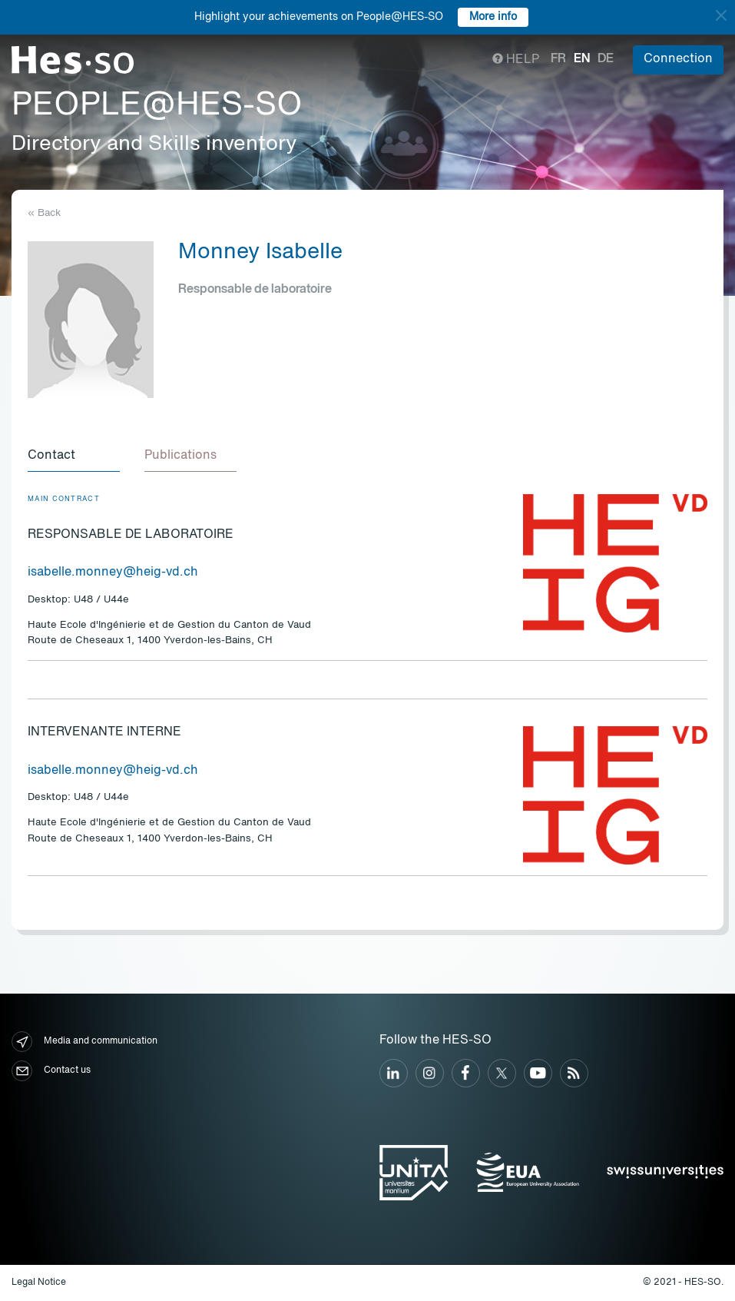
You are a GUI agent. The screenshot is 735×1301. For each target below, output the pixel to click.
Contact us (51, 1070)
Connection (678, 59)
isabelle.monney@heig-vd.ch (113, 572)
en (582, 59)
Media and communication (84, 1041)
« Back (44, 213)
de (606, 59)
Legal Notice (39, 1282)
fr (558, 59)
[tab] (74, 456)
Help (515, 60)
